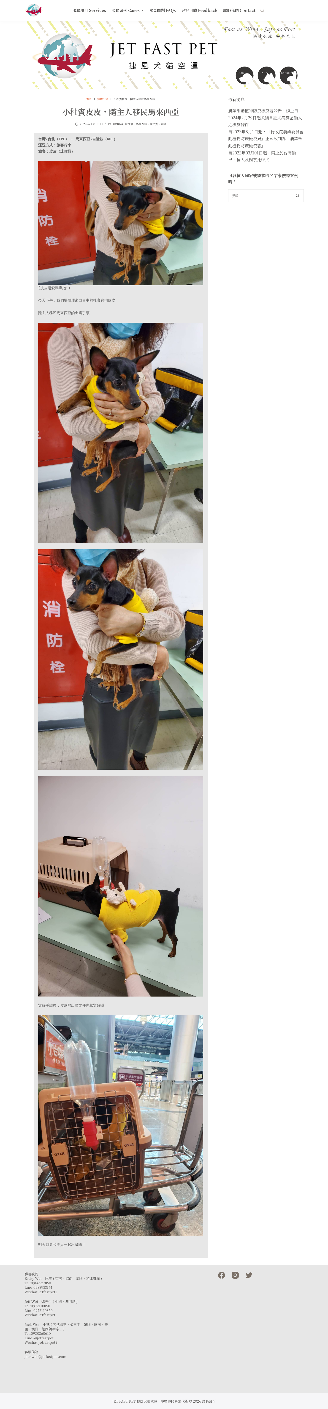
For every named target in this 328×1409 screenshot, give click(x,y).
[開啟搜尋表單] (262, 10)
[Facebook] (221, 1275)
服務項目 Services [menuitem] (89, 10)
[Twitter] (249, 1275)
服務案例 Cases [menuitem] (128, 10)
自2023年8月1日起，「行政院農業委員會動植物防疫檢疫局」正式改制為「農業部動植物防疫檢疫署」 (266, 138)
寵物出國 (118, 124)
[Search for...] (266, 195)
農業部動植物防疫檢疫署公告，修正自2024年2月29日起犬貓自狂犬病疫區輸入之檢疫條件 (265, 117)
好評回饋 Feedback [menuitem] (199, 10)
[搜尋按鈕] (297, 195)
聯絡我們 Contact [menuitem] (239, 10)
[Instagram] (235, 1275)
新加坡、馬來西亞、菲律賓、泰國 (145, 124)
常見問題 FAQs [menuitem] (162, 10)
